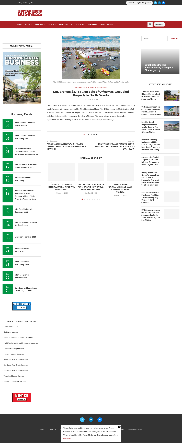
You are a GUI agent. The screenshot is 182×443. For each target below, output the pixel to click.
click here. (67, 438)
